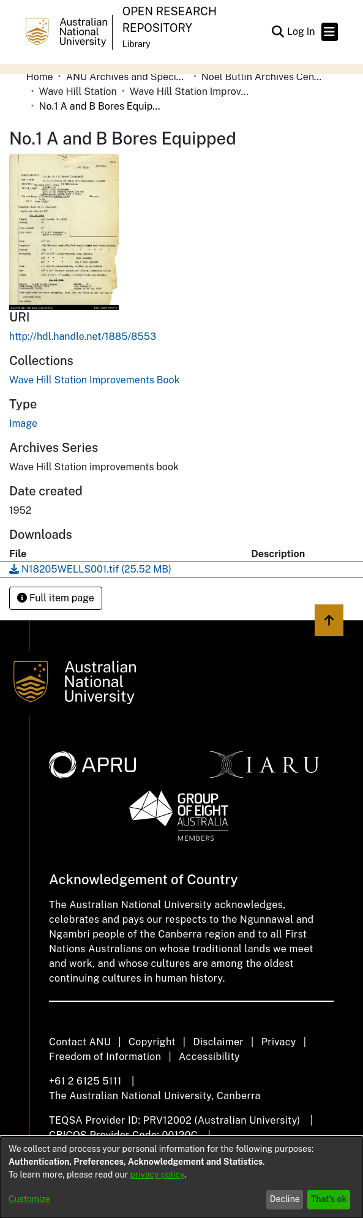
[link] (94, 380)
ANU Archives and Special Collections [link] (127, 77)
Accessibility (209, 1056)
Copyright (152, 1042)
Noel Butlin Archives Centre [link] (262, 77)
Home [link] (39, 77)
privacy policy (157, 1174)
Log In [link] (301, 31)
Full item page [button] (55, 598)
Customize (29, 1199)
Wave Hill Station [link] (78, 91)
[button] (278, 31)
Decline (285, 1199)
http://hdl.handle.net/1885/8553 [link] (82, 336)
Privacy (278, 1042)
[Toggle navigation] (329, 32)
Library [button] (136, 44)
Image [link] (23, 423)
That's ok (329, 1199)
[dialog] (181, 1177)
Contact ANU (80, 1042)
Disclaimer (218, 1042)
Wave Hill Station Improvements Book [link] (191, 91)
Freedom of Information (105, 1056)
